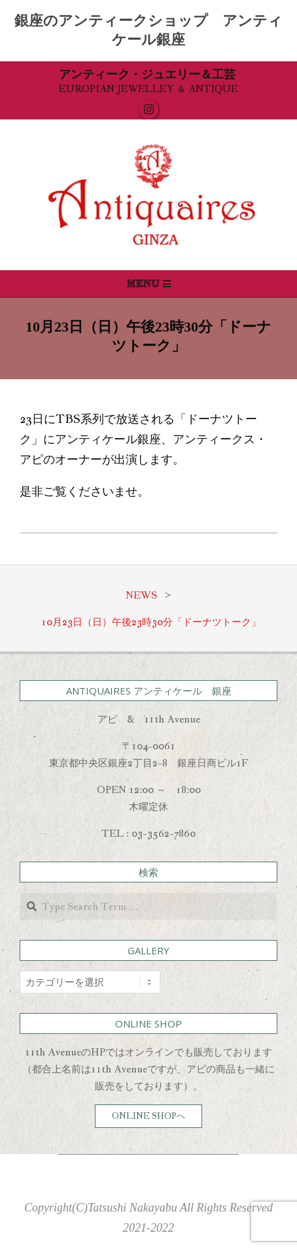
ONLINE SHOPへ (148, 1115)
